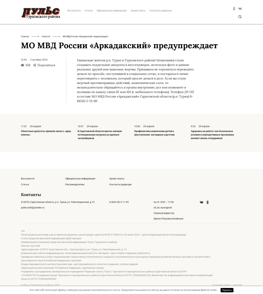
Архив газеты (138, 27)
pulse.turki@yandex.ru (32, 207)
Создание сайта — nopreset (227, 285)
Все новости (27, 178)
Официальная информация (112, 27)
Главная (25, 53)
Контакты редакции (161, 27)
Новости (46, 53)
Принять (227, 290)
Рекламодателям (74, 184)
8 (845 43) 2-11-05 (119, 202)
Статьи (89, 27)
